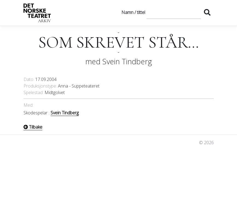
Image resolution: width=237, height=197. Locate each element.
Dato (28, 79)
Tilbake (33, 127)
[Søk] (174, 12)
